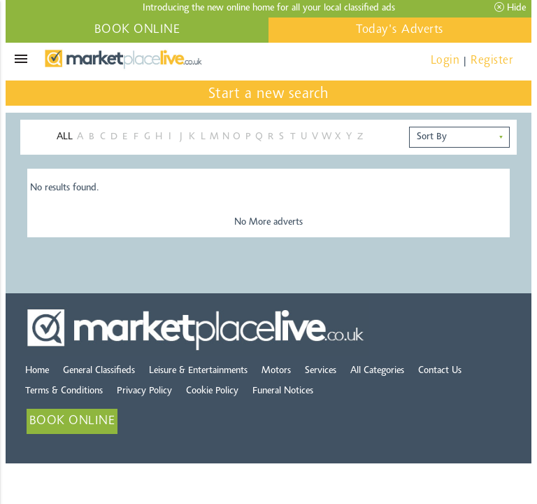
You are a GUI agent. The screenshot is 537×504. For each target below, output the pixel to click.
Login (445, 60)
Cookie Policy (212, 391)
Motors (276, 371)
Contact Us (439, 371)
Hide (510, 7)
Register (492, 60)
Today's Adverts (400, 30)
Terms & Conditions (64, 391)
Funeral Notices (282, 391)
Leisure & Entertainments (198, 371)
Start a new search (268, 94)
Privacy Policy (144, 391)
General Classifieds (99, 371)
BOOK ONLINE (137, 30)
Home (37, 371)
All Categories (377, 371)
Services (320, 371)
